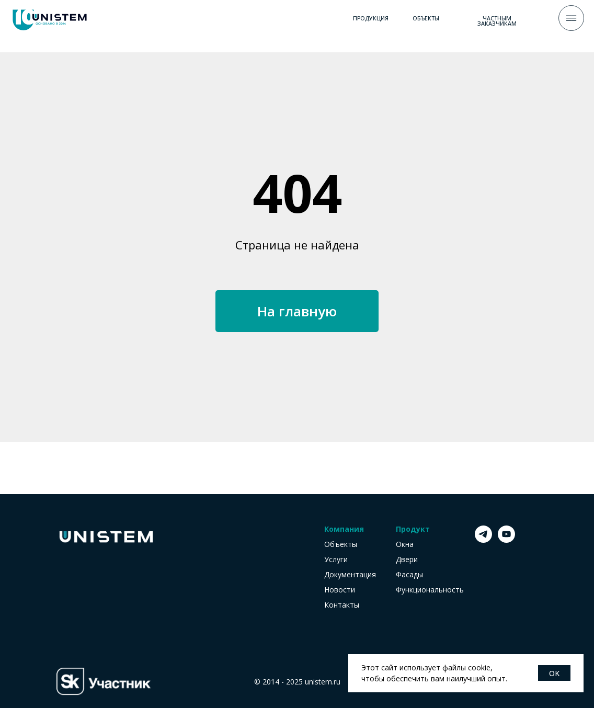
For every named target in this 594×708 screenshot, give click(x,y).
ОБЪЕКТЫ (426, 18)
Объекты (340, 544)
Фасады (409, 574)
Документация (350, 574)
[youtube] (506, 539)
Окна (405, 544)
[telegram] (483, 539)
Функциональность (430, 589)
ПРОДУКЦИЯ (371, 18)
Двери (407, 559)
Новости (339, 589)
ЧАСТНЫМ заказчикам (497, 21)
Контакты (341, 605)
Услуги (336, 559)
